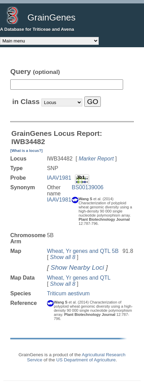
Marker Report (96, 159)
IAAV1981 (59, 178)
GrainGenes (51, 17)
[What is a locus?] (26, 151)
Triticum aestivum (68, 293)
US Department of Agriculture (86, 359)
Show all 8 (62, 257)
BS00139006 (88, 187)
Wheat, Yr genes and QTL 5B (83, 251)
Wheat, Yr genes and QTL (79, 278)
